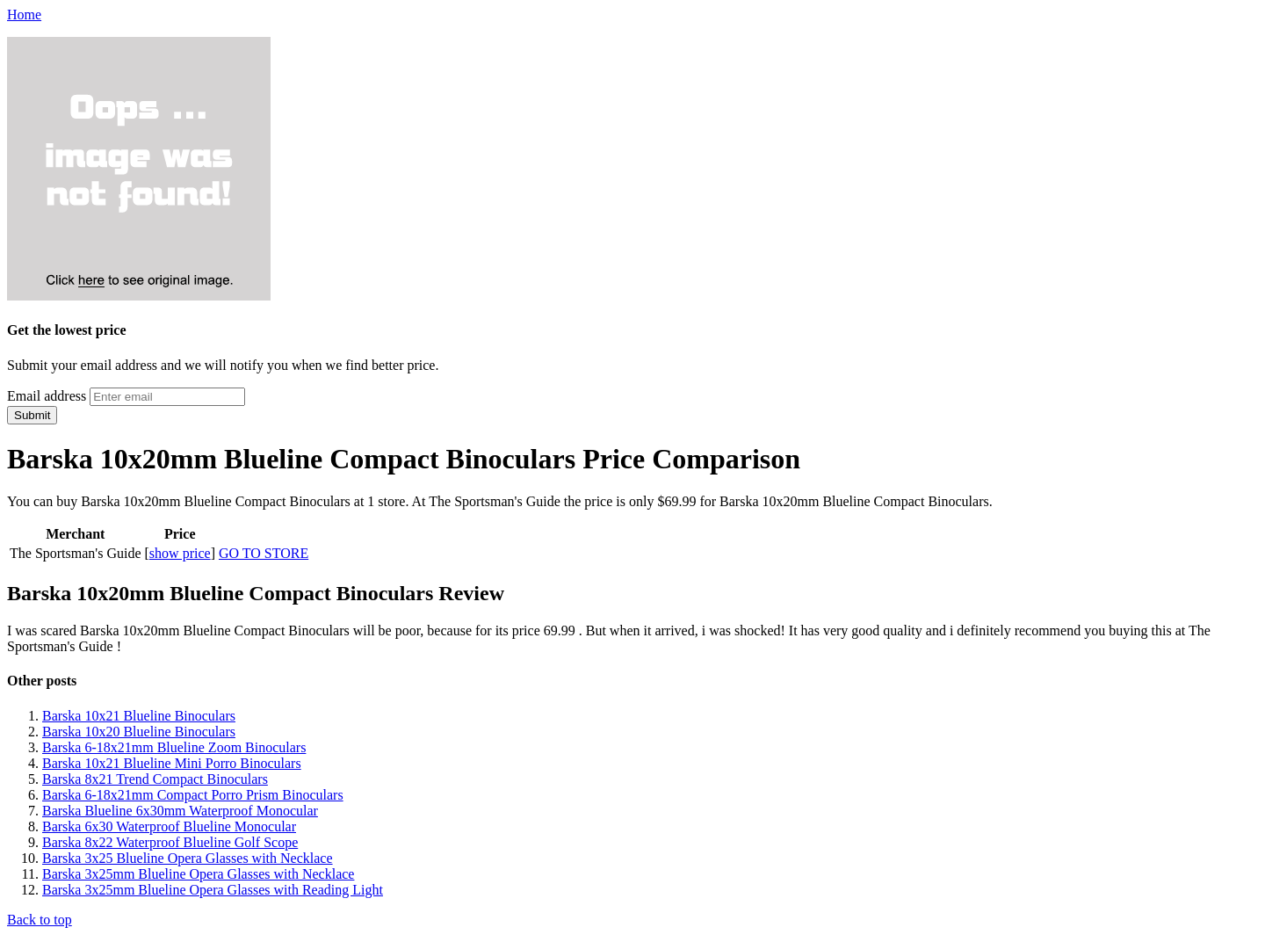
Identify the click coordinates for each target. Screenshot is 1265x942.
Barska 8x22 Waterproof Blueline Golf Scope (170, 842)
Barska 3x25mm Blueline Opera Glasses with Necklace (198, 873)
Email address (46, 395)
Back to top (39, 919)
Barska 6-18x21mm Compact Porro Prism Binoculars (192, 794)
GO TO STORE (263, 553)
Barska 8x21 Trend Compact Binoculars (155, 779)
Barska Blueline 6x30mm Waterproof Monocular (180, 810)
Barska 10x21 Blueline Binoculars (138, 715)
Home (24, 14)
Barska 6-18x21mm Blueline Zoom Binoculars (174, 747)
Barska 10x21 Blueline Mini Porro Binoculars (171, 763)
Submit (32, 415)
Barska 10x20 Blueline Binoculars (138, 731)
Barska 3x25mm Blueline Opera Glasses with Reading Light (212, 889)
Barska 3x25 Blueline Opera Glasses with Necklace (187, 858)
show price (180, 553)
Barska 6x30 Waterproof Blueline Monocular (169, 826)
